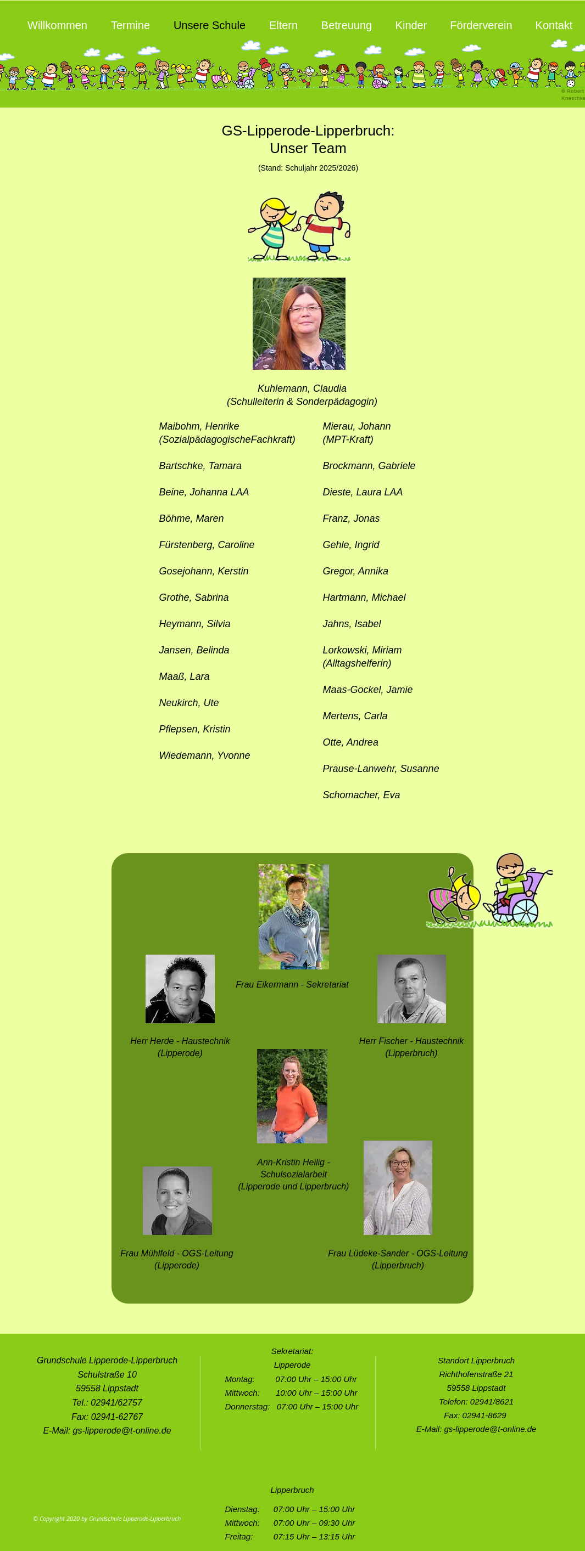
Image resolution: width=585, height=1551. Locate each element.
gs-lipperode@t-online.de (122, 1430)
